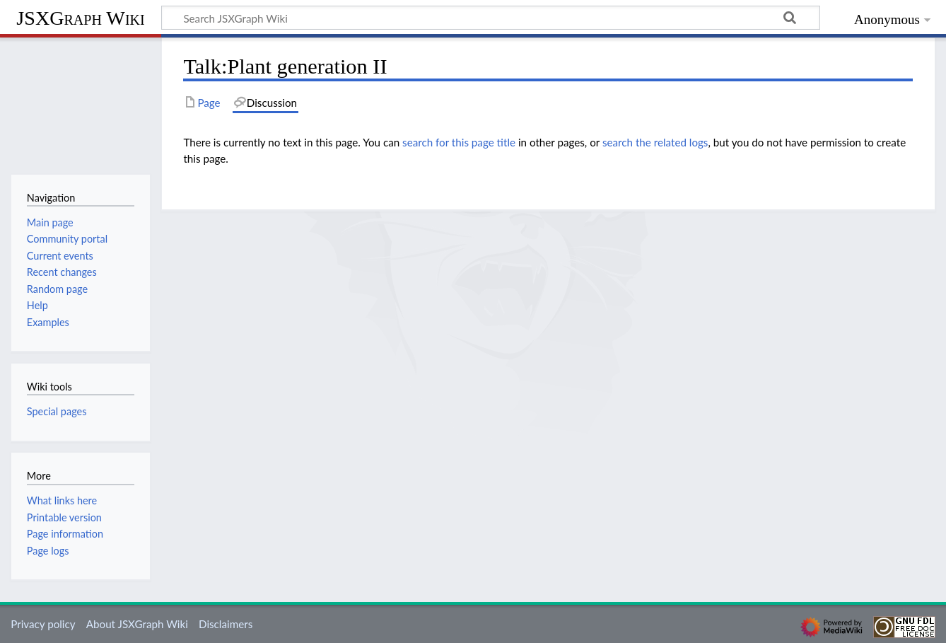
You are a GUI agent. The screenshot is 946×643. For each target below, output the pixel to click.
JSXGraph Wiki (80, 18)
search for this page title (458, 142)
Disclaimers (225, 624)
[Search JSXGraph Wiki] (490, 17)
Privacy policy (43, 624)
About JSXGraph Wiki (137, 624)
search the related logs (655, 142)
